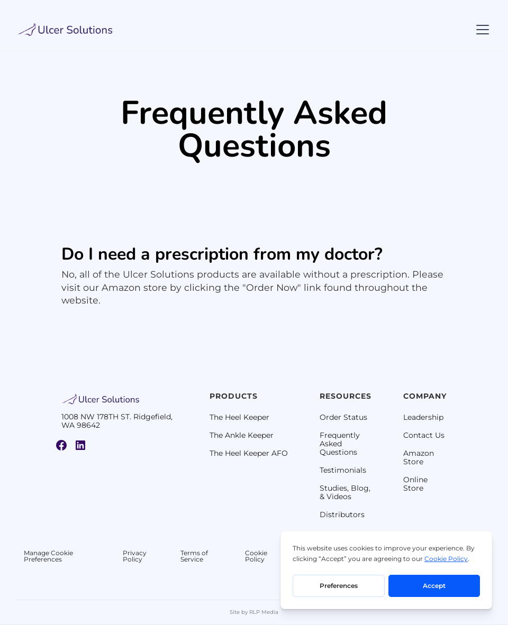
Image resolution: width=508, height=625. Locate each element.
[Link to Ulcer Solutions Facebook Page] (61, 445)
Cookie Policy (256, 556)
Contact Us (423, 435)
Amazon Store (418, 457)
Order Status (343, 417)
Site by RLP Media (254, 612)
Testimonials (343, 470)
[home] (65, 29)
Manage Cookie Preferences (48, 556)
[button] (480, 29)
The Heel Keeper (239, 417)
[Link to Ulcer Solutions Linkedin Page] (80, 445)
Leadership (423, 417)
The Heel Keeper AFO (249, 453)
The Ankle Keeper (242, 435)
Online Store (415, 483)
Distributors (342, 514)
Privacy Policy (135, 556)
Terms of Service (194, 556)
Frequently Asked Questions (340, 443)
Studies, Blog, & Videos (345, 492)
